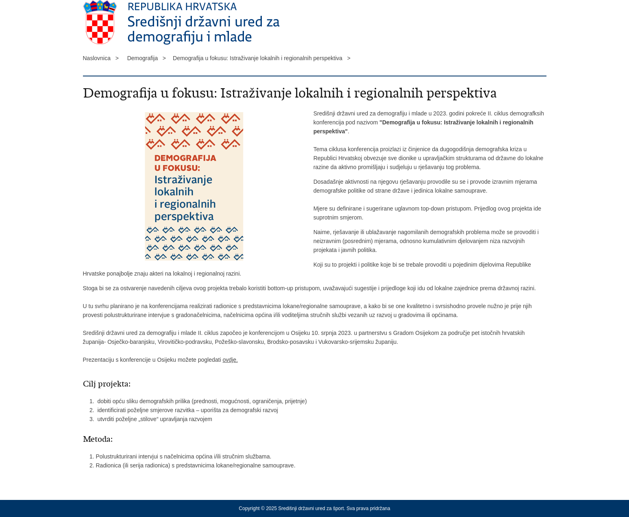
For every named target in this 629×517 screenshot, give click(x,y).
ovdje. (229, 359)
